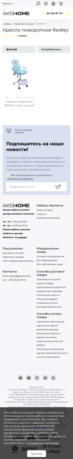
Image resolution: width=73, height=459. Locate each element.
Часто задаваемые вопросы (18, 260)
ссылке (22, 237)
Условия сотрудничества (50, 256)
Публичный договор (48, 217)
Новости (41, 214)
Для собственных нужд (49, 264)
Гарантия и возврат (13, 257)
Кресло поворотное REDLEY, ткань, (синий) (19, 103)
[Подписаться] (57, 186)
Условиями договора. (43, 443)
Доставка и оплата (13, 253)
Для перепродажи (47, 260)
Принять (36, 453)
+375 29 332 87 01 (17, 280)
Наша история (45, 210)
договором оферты (20, 178)
